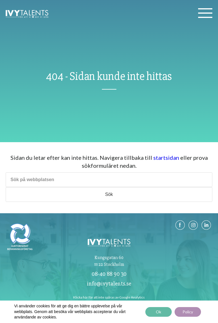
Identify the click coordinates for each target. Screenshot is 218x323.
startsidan (166, 157)
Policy (188, 311)
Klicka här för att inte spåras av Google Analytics (109, 297)
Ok (158, 311)
